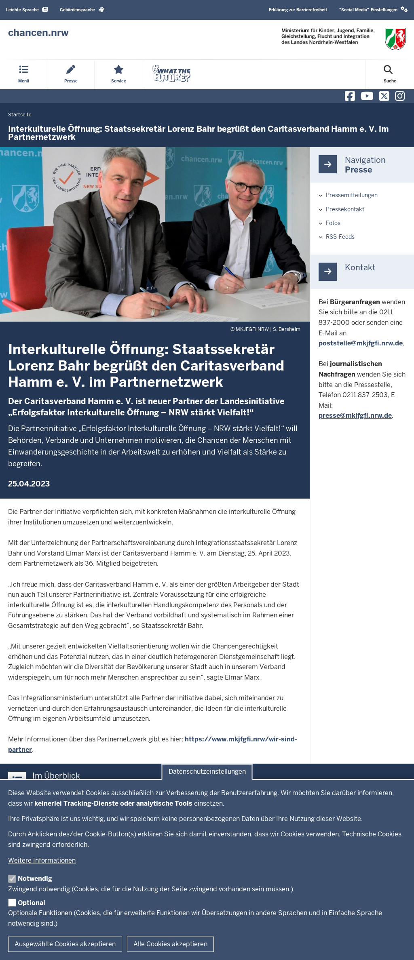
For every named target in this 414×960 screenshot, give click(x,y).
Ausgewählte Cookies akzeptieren (65, 944)
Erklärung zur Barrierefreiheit (298, 10)
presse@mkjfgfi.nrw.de (355, 415)
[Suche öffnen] (390, 74)
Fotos (333, 223)
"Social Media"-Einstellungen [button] (373, 9)
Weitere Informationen (42, 860)
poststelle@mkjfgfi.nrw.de (361, 343)
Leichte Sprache (27, 9)
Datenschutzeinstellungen (207, 772)
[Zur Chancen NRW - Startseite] (38, 33)
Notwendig (35, 878)
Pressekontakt (345, 209)
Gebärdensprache (82, 9)
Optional (31, 903)
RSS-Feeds (340, 236)
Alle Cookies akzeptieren (170, 944)
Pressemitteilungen (352, 195)
